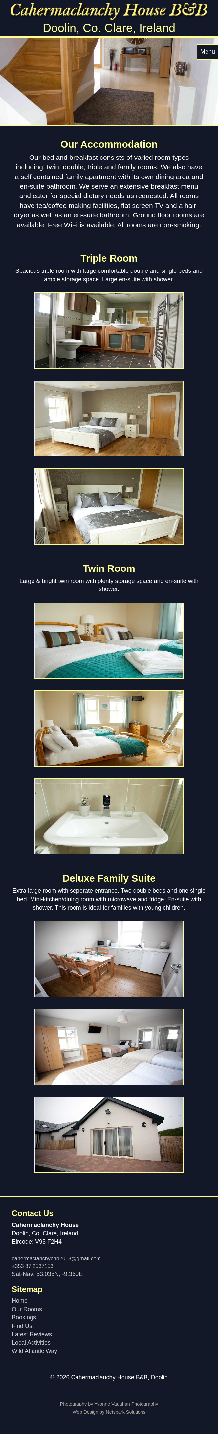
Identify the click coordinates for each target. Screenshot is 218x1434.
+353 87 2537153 (32, 1266)
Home (20, 1300)
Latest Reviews (32, 1334)
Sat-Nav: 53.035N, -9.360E (47, 1274)
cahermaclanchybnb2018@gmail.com (56, 1258)
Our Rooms (27, 1309)
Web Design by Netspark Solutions (109, 1412)
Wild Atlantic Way (34, 1351)
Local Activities (31, 1342)
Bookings (24, 1317)
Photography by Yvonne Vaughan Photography (109, 1403)
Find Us (22, 1326)
